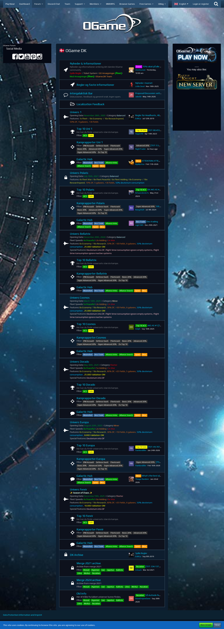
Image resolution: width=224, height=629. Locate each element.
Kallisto (119, 570)
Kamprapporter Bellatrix (92, 273)
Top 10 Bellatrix (86, 260)
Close (217, 625)
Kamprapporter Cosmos (91, 337)
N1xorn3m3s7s (142, 193)
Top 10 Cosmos (86, 324)
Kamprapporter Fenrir (90, 529)
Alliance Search (84, 166)
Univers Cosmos (80, 297)
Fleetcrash (115, 146)
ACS (85, 135)
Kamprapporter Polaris (91, 203)
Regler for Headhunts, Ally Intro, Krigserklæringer (159, 115)
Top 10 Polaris (85, 189)
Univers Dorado (79, 361)
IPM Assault (88, 146)
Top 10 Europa (86, 445)
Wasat (86, 570)
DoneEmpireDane (142, 598)
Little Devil (140, 86)
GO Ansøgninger (110, 73)
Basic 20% (81, 149)
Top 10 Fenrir (85, 515)
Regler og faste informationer (95, 84)
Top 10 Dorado (86, 384)
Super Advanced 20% (113, 149)
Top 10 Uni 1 (84, 128)
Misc (102, 166)
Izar (103, 570)
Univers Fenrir (78, 489)
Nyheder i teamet (143, 83)
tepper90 (139, 134)
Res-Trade (99, 163)
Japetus (110, 570)
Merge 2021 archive (89, 563)
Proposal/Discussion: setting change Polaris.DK (157, 93)
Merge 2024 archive (89, 580)
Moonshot (87, 163)
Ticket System (90, 73)
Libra (79, 573)
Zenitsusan (140, 70)
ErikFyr (138, 118)
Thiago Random (142, 479)
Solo (91, 135)
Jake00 (138, 97)
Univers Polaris (79, 172)
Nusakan (96, 573)
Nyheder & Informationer (85, 63)
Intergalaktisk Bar (81, 93)
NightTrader (140, 149)
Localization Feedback (90, 104)
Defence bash (102, 146)
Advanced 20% (95, 149)
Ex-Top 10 (102, 152)
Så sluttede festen (154, 595)
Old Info (81, 593)
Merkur (87, 573)
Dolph (137, 329)
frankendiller (140, 450)
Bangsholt (139, 210)
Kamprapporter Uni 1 (90, 142)
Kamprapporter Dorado (91, 398)
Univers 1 (75, 112)
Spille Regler (76, 73)
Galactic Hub (84, 159)
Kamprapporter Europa (91, 458)
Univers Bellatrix (80, 233)
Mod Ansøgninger (82, 76)
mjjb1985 (139, 225)
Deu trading (152, 221)
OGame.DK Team (104, 76)
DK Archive (76, 554)
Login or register (201, 4)
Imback (138, 570)
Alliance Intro (111, 163)
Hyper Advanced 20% (86, 152)
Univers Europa (79, 422)
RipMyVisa (139, 164)
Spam (95, 166)
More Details (206, 625)
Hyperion (95, 570)
